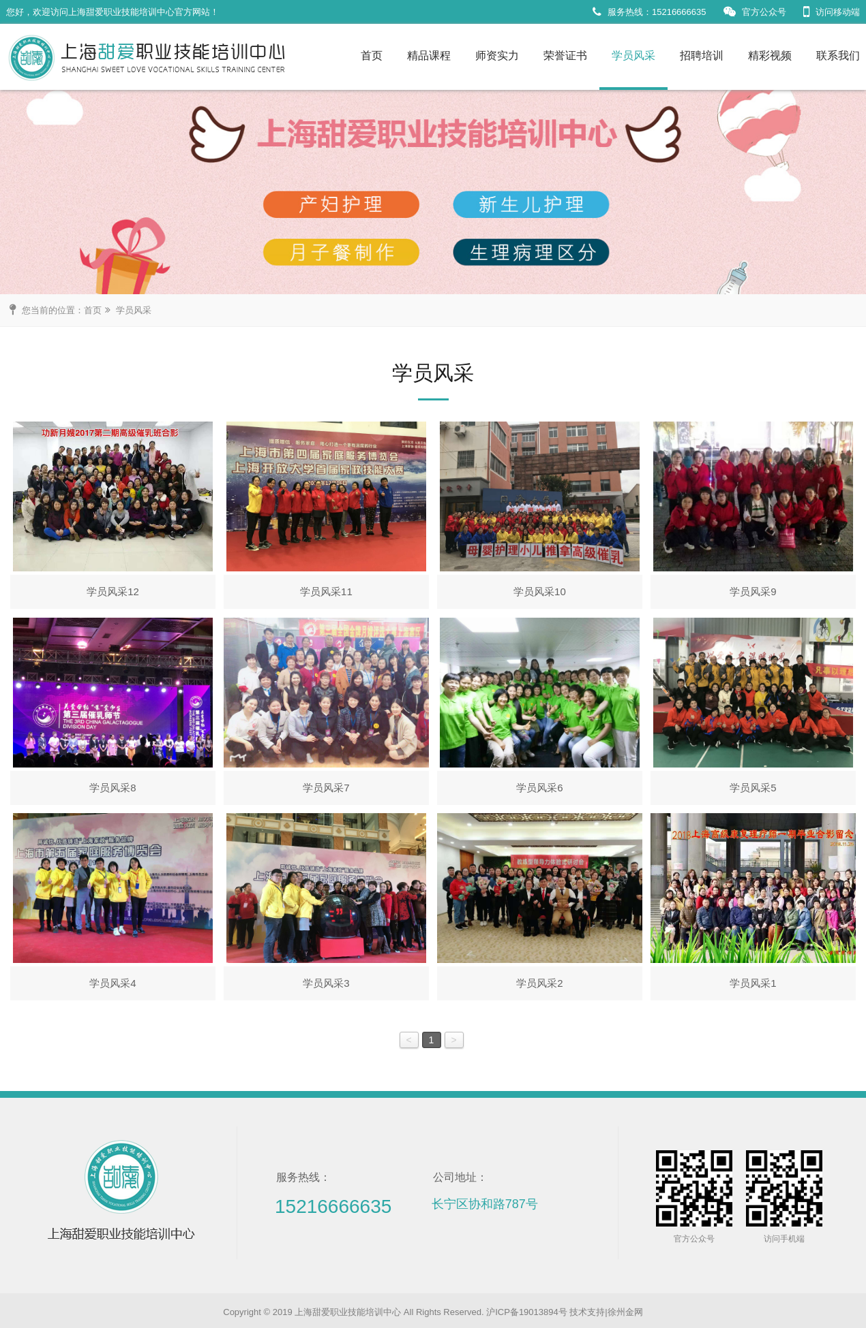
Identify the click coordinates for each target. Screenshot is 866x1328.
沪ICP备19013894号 (526, 1312)
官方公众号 (754, 11)
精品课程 (429, 55)
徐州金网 (625, 1312)
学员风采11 (326, 591)
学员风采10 (539, 591)
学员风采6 (539, 787)
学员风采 (633, 55)
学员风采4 (112, 983)
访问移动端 (831, 11)
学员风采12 (113, 591)
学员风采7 (326, 787)
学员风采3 (326, 983)
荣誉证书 (565, 55)
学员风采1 (753, 983)
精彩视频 (770, 55)
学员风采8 (112, 787)
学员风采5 (753, 787)
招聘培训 (701, 55)
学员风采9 (753, 591)
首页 (372, 55)
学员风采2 (539, 983)
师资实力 (497, 55)
